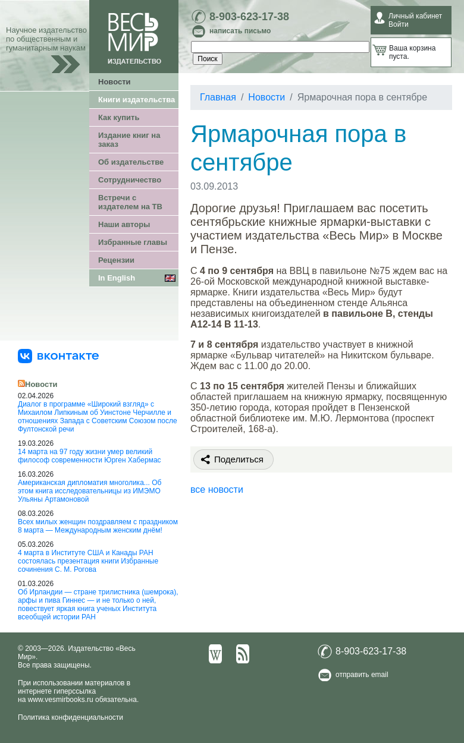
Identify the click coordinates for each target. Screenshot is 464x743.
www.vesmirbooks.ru (60, 699)
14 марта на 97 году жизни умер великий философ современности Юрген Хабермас (89, 456)
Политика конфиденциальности (70, 717)
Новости (114, 81)
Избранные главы (132, 242)
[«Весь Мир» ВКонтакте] (58, 355)
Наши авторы (124, 224)
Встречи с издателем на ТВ (130, 202)
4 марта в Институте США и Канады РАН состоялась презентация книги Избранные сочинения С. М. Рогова (88, 561)
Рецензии (116, 260)
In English (116, 277)
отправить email (362, 674)
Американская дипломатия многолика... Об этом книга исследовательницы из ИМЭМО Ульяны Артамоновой (89, 490)
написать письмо (240, 31)
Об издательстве (131, 162)
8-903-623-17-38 (249, 17)
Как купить (118, 117)
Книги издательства (136, 99)
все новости (216, 489)
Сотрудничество (129, 179)
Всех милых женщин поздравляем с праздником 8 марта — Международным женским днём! (98, 526)
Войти (398, 24)
